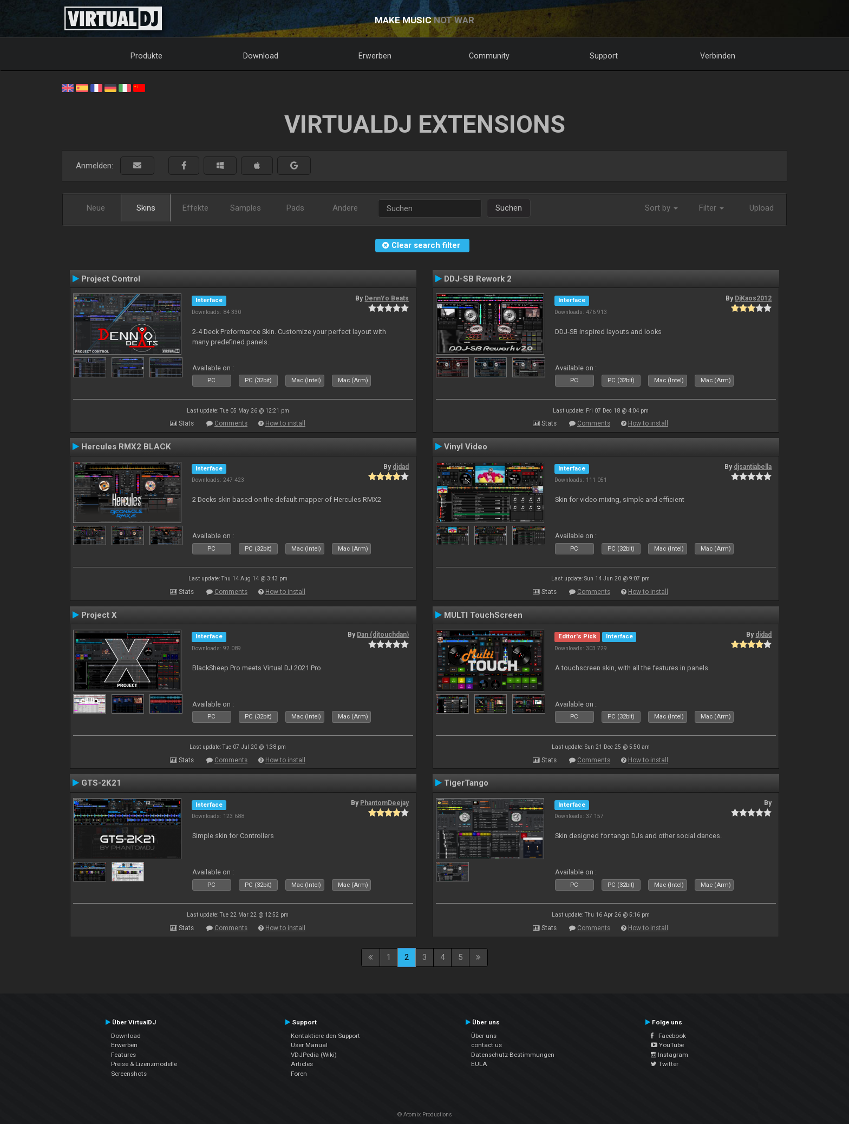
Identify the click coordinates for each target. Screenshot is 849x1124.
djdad (401, 466)
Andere (345, 208)
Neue (96, 208)
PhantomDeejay (384, 803)
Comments (230, 423)
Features (123, 1054)
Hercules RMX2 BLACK (126, 447)
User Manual (309, 1045)
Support (604, 55)
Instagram (669, 1054)
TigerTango (466, 783)
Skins (145, 208)
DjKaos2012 (753, 298)
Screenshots (129, 1073)
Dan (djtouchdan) (383, 634)
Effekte (195, 208)
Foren (299, 1073)
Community (489, 55)
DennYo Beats (386, 298)
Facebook (668, 1036)
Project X (99, 615)
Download (260, 55)
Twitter (664, 1064)
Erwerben (374, 55)
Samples (245, 208)
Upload (761, 208)
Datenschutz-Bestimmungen (512, 1054)
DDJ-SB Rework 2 (478, 279)
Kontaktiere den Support (325, 1036)
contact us (486, 1045)
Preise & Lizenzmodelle (144, 1064)
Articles (302, 1064)
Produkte (146, 55)
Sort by (661, 208)
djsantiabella (753, 466)
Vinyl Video (465, 447)
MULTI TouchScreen (483, 615)
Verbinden (717, 55)
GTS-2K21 (101, 783)
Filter (711, 208)
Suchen (508, 208)
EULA (479, 1064)
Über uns (484, 1036)
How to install (285, 423)
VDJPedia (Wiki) (314, 1054)
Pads (295, 208)
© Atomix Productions (424, 1114)
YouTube (667, 1045)
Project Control (110, 279)
